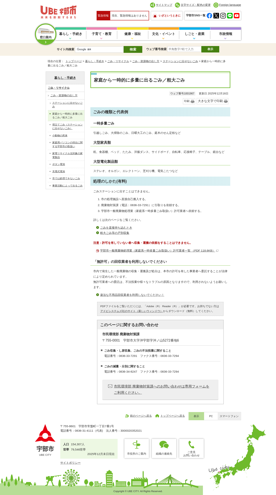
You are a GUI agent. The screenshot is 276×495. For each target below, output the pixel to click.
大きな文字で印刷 (210, 101)
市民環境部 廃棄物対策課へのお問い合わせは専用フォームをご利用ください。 (161, 389)
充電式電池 (58, 171)
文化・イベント (163, 34)
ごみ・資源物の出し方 (145, 61)
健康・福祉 (132, 34)
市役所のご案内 (136, 453)
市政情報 (225, 34)
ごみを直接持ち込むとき (116, 227)
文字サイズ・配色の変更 (196, 4)
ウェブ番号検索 (156, 49)
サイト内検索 (65, 49)
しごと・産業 (194, 34)
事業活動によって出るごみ (67, 185)
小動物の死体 (59, 135)
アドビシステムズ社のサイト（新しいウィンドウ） (131, 311)
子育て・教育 (102, 34)
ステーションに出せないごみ (180, 61)
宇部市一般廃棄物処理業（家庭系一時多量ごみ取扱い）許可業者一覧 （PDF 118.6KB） (159, 250)
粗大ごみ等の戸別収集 (114, 232)
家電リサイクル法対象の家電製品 (67, 155)
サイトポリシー (70, 462)
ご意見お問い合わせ (191, 454)
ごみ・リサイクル (118, 61)
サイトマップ (164, 4)
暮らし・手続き (70, 34)
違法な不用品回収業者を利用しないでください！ (132, 294)
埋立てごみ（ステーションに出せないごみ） (67, 126)
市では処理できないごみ (66, 178)
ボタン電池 (58, 164)
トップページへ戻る (172, 415)
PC (211, 416)
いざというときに (170, 15)
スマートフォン (229, 416)
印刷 (187, 101)
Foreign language (230, 4)
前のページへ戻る (141, 415)
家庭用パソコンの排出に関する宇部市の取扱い (67, 144)
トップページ (74, 61)
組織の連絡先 (164, 453)
